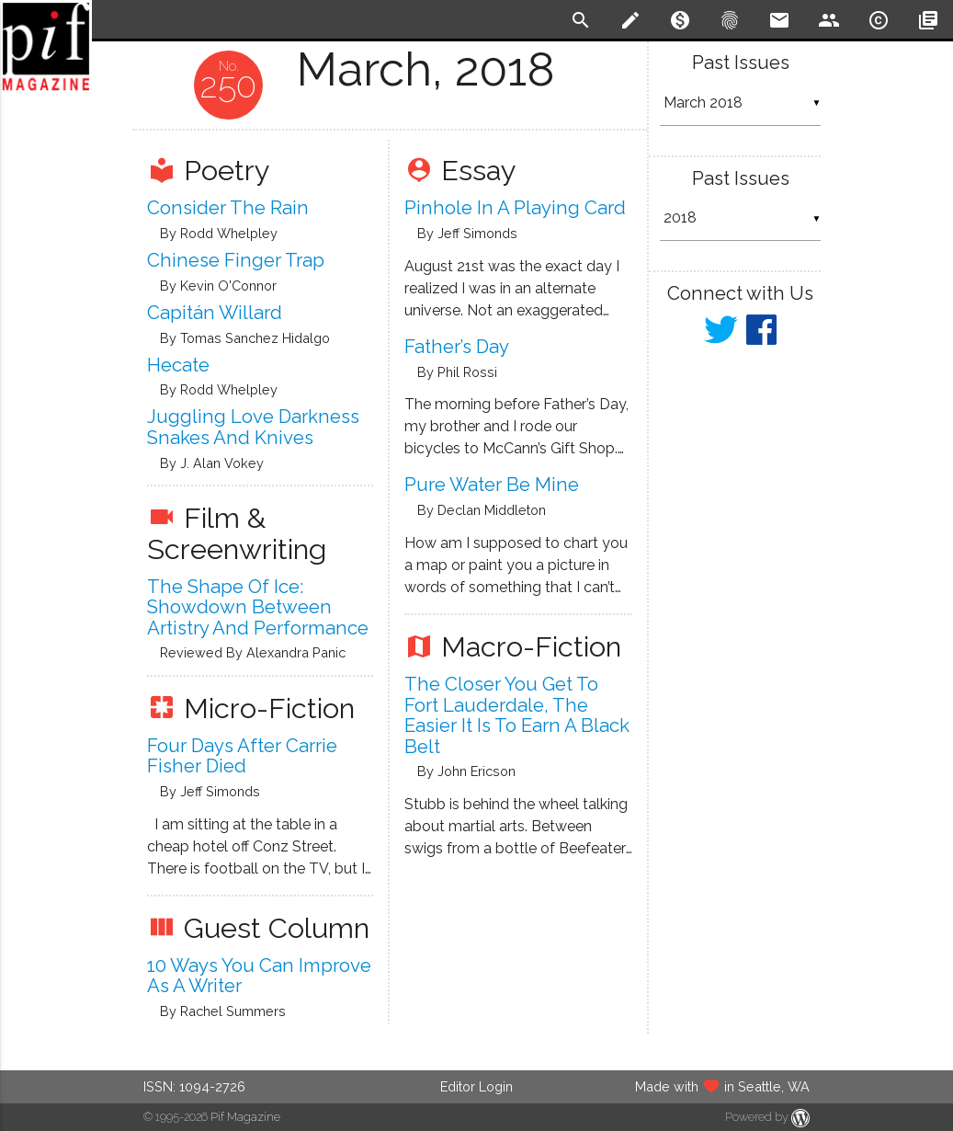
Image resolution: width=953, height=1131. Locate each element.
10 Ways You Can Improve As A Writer (259, 976)
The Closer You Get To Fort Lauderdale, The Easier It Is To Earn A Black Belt (517, 715)
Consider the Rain (228, 208)
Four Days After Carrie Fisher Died (242, 756)
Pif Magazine (245, 1117)
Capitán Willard (214, 313)
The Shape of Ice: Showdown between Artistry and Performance (258, 607)
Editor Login (476, 1086)
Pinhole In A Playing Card (515, 208)
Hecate (178, 365)
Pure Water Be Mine (491, 485)
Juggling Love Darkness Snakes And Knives (253, 427)
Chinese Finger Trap (235, 260)
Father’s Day (456, 347)
